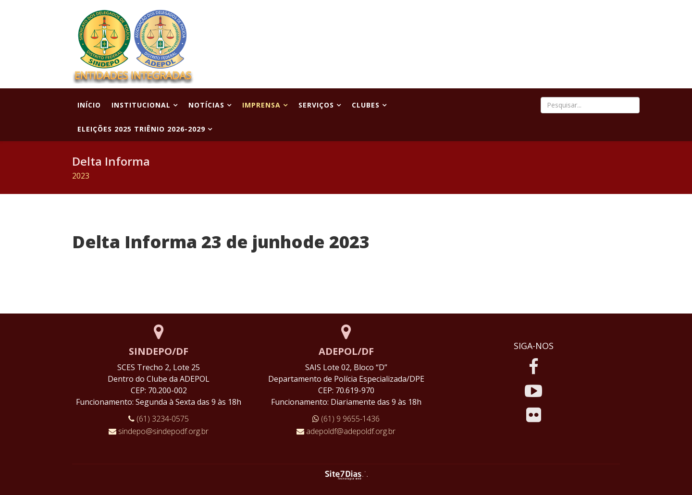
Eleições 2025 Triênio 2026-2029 (141, 128)
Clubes (366, 104)
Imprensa (261, 104)
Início (89, 104)
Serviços (316, 104)
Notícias (206, 104)
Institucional (141, 104)
